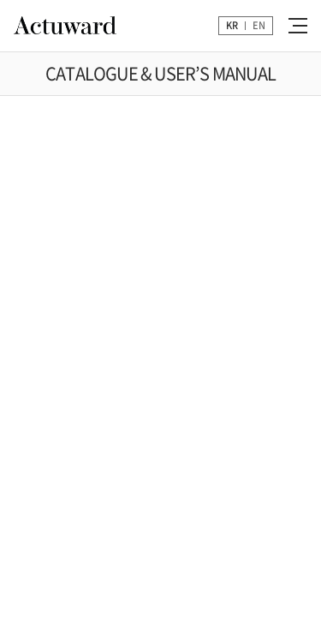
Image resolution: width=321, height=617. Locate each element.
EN (259, 25)
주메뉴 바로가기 (0, 0)
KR (232, 25)
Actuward (65, 25)
